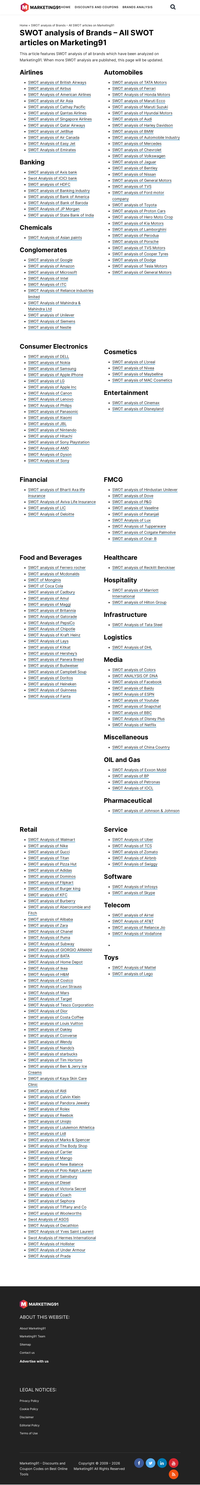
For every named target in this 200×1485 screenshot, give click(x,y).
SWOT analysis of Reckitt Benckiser (143, 567)
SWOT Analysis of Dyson (50, 454)
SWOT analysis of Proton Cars (138, 211)
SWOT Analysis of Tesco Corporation (61, 1005)
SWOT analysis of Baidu (133, 688)
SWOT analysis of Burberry (51, 901)
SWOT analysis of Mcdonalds (53, 574)
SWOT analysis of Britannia (52, 610)
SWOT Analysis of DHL (132, 647)
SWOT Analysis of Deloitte (51, 514)
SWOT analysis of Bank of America (58, 197)
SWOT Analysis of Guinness (52, 690)
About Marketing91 (33, 1328)
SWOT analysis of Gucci (49, 852)
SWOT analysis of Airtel (133, 915)
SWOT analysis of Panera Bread (56, 659)
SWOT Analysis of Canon (50, 393)
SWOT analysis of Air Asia (50, 101)
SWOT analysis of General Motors (142, 180)
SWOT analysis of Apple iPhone (55, 375)
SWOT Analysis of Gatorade (52, 616)
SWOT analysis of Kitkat (49, 647)
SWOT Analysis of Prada (49, 1256)
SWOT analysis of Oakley (50, 1029)
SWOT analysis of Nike (48, 846)
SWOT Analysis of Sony (48, 460)
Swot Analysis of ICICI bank (52, 178)
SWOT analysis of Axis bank (52, 172)
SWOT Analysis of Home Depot (55, 962)
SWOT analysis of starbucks (52, 1054)
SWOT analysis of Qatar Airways (56, 125)
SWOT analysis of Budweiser (53, 665)
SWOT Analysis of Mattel (134, 967)
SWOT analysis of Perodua (135, 235)
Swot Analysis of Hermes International (62, 1238)
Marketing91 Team (32, 1336)
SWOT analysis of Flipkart (51, 882)
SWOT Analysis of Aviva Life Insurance (62, 502)
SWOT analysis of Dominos (52, 876)
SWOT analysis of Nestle (49, 327)
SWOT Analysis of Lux (131, 520)
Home (24, 25)
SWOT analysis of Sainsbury (52, 1176)
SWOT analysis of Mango (50, 1158)
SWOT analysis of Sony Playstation (59, 442)
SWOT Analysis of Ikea (48, 968)
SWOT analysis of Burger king (54, 888)
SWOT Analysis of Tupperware (139, 526)
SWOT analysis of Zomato (135, 852)
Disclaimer (27, 1417)
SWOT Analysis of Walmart (51, 839)
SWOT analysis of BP (130, 776)
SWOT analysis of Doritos (50, 678)
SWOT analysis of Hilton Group (139, 602)
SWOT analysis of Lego (132, 974)
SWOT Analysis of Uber (132, 839)
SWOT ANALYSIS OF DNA (135, 676)
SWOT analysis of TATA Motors (139, 82)
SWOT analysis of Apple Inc (52, 387)
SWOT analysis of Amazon (51, 266)
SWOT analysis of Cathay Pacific (56, 107)
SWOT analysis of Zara (48, 925)
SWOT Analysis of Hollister (51, 1244)
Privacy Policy (29, 1400)
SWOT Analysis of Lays (48, 641)
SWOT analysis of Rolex (49, 1109)
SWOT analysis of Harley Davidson (142, 125)
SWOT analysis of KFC (47, 895)
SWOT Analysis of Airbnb (134, 858)
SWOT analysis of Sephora (51, 1201)
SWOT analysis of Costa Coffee (56, 1017)
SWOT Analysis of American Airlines (59, 94)
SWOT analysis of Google (50, 260)
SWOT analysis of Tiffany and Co (57, 1207)
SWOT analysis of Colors (134, 670)
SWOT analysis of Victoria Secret (57, 1189)
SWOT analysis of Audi (132, 119)
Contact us (27, 1352)
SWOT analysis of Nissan (134, 174)
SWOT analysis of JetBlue (50, 131)
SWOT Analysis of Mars (48, 993)
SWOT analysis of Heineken (52, 684)
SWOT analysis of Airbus (49, 88)
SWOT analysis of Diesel (49, 1182)
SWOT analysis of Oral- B (134, 538)
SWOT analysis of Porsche (135, 241)
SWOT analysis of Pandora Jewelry (59, 1103)
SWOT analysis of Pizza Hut (52, 864)
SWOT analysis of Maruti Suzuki (140, 107)
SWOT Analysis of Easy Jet (51, 143)
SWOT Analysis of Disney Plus (138, 719)
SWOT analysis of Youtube (135, 700)
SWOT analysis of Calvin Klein (54, 1097)
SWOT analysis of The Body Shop (57, 1146)
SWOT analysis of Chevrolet (136, 150)
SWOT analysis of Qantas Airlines (57, 113)
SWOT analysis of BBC (132, 712)
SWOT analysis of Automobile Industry (146, 137)
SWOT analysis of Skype (133, 893)
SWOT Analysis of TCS (132, 846)
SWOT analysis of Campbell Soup (57, 672)
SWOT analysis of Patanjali (135, 514)
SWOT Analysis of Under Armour (56, 1250)
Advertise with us (34, 1361)
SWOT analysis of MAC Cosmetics (142, 380)
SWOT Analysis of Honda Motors (141, 94)
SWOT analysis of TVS (131, 186)
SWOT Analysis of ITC (47, 284)
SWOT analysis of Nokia (49, 362)
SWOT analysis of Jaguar (134, 162)
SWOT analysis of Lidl (47, 1133)
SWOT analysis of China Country (141, 747)
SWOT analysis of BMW (133, 131)
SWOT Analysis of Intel (48, 278)
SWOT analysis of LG (46, 381)
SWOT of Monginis (44, 580)
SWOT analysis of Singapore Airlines (60, 119)
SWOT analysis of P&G (131, 502)
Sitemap (25, 1344)
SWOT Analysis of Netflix (134, 725)
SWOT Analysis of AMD (48, 448)
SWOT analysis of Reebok (50, 1115)
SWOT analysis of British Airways (57, 82)
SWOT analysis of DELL (48, 356)
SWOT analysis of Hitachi (50, 436)
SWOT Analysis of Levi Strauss (55, 986)
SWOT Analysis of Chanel (50, 931)
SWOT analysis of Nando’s (51, 1048)
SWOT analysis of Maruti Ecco (138, 101)
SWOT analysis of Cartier (50, 1152)
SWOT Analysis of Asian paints (55, 237)
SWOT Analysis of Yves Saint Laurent (61, 1231)
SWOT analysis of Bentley (134, 168)
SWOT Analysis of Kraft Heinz (54, 635)
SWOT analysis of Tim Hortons (55, 1060)
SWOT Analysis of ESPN (133, 694)
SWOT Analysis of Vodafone (137, 933)
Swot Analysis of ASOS (48, 1219)
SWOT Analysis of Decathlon (53, 1225)
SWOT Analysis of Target (50, 999)
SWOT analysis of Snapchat (136, 706)
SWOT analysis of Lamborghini (139, 229)
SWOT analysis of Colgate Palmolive (144, 532)
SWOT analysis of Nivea (133, 368)
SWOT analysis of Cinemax (136, 403)
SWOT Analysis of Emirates (52, 150)
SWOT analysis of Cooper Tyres (140, 254)
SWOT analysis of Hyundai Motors (142, 113)
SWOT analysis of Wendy (50, 1042)
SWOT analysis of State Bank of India (61, 215)
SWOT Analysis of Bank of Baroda (58, 203)
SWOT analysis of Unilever (51, 315)
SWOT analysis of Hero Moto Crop (142, 217)
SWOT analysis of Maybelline (137, 374)
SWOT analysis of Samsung (52, 368)
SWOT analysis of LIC (47, 508)
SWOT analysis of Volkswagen (138, 156)
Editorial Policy (30, 1425)
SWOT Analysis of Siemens (51, 321)
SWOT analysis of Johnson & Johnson (146, 810)
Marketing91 (41, 7)
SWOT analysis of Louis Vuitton (55, 1023)
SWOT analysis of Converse (52, 1035)
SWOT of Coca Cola (45, 586)
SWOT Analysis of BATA (49, 956)
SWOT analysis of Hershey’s (52, 653)
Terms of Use (29, 1433)
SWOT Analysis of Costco (50, 980)
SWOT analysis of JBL (47, 424)
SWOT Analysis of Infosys (134, 886)
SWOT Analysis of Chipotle (51, 629)
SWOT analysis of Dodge (134, 260)
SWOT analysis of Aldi (47, 1091)
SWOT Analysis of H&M (48, 974)
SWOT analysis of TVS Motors (138, 248)
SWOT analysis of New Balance (55, 1164)
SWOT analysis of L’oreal (133, 362)
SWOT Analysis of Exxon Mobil (139, 770)
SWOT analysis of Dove (132, 496)
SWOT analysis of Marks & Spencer (59, 1140)
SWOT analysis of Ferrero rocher (57, 567)
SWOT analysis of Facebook (137, 682)
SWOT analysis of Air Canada (53, 137)
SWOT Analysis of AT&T (133, 921)
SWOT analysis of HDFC (49, 184)
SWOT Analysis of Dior (48, 1011)
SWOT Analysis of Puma (49, 937)
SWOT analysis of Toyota (134, 205)
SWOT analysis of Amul (48, 598)
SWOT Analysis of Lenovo (51, 399)
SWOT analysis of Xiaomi (50, 417)
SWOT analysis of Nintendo (52, 430)
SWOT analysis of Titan (48, 858)
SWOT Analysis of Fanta (49, 696)
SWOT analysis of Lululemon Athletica (61, 1127)
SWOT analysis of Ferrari (134, 88)
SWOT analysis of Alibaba (50, 919)
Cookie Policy (29, 1409)
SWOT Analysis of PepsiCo (51, 623)
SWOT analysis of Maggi (49, 604)
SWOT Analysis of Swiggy (134, 864)
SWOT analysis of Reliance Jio (138, 927)
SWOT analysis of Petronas (136, 782)
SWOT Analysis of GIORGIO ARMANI (60, 950)
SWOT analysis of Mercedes (136, 143)
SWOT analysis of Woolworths (54, 1213)
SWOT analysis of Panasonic (53, 411)
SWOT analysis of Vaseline (135, 508)
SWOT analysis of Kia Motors (138, 223)
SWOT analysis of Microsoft (52, 272)
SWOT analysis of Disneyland (138, 409)
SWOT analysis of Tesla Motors (139, 266)
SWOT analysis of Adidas (50, 870)
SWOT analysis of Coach (49, 1195)
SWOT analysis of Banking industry (59, 190)
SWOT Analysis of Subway (51, 944)
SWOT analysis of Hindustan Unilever (145, 489)
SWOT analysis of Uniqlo (49, 1121)
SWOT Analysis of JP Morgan (54, 209)
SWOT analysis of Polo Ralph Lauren (60, 1170)
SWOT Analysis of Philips (50, 405)
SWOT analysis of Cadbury (51, 592)
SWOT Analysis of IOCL (132, 788)
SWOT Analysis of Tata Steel (137, 625)
